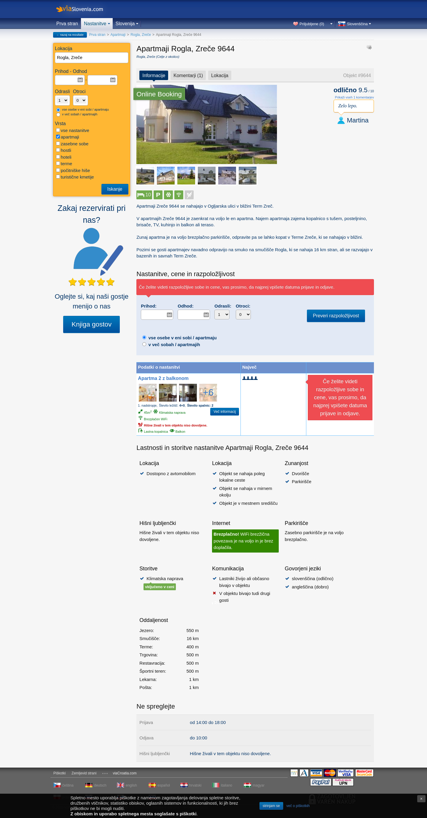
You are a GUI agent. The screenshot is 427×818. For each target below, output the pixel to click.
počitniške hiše (73, 170)
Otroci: (243, 305)
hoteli (63, 157)
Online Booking (159, 94)
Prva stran (67, 23)
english (131, 785)
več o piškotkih (298, 806)
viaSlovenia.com (84, 9)
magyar (259, 785)
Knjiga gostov (91, 324)
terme (64, 163)
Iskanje (114, 189)
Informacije (153, 75)
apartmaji (67, 136)
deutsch (100, 785)
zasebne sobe (72, 143)
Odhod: (185, 305)
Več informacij (225, 412)
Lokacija (219, 75)
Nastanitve (95, 23)
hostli (63, 150)
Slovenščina (357, 24)
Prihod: (149, 305)
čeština (68, 785)
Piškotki (59, 773)
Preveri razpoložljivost (336, 315)
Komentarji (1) (188, 75)
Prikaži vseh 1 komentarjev (354, 97)
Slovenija (125, 23)
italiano (226, 785)
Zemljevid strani (83, 773)
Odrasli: (222, 305)
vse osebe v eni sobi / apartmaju (82, 110)
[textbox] (92, 57)
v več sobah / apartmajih (76, 114)
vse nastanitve (72, 130)
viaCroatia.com (124, 773)
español (163, 785)
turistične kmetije (75, 176)
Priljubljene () (311, 24)
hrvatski (195, 785)
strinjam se (271, 806)
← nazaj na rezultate (70, 34)
